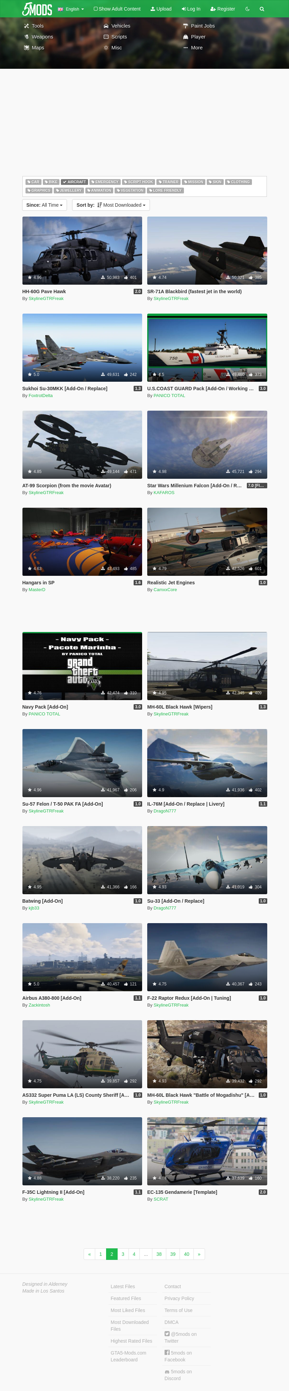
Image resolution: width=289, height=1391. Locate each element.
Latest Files (123, 1286)
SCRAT (161, 1199)
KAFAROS (164, 492)
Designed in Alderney (45, 1284)
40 (186, 1254)
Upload (161, 9)
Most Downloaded (111, 205)
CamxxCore (165, 589)
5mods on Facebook (178, 1356)
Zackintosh (39, 1005)
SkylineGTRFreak (46, 298)
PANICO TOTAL (169, 395)
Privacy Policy (179, 1298)
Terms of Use (178, 1310)
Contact (173, 1286)
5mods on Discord (178, 1375)
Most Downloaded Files (130, 1325)
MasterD (37, 589)
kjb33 (34, 908)
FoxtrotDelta (41, 395)
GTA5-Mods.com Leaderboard (129, 1356)
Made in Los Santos (43, 1291)
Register (222, 9)
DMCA (171, 1322)
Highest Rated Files (131, 1341)
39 (173, 1254)
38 (159, 1254)
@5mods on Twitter (181, 1337)
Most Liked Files (128, 1310)
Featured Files (126, 1298)
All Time (45, 205)
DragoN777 (165, 810)
